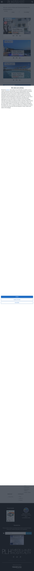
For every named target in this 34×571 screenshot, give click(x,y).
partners (8, 89)
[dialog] (17, 285)
